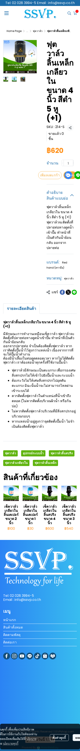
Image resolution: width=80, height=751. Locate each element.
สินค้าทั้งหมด (13, 627)
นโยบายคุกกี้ (10, 743)
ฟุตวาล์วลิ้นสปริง (62, 453)
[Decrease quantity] (63, 163)
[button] (69, 13)
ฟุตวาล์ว (37, 31)
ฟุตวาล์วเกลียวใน (16, 463)
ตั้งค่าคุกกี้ (59, 737)
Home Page (14, 31)
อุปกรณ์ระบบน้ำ (33, 453)
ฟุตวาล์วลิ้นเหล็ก (45, 463)
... (27, 31)
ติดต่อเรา (10, 642)
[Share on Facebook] (62, 292)
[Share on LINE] (74, 292)
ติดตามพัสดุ (11, 634)
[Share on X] (68, 292)
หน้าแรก (9, 619)
